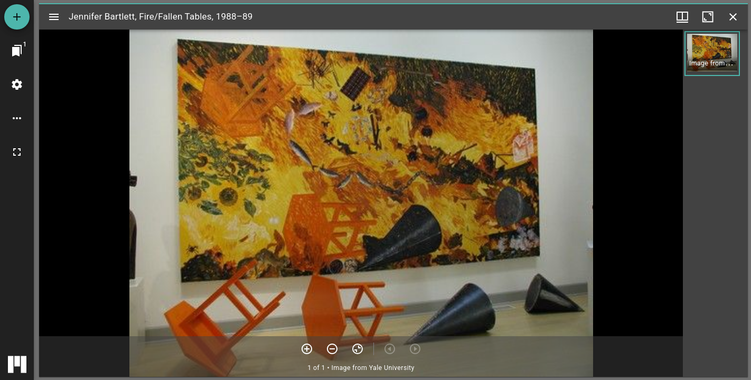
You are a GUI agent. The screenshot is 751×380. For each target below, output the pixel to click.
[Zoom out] (332, 349)
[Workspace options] (17, 118)
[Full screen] (17, 152)
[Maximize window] (707, 17)
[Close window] (733, 17)
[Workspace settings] (17, 84)
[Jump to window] (17, 50)
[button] (712, 53)
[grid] (715, 203)
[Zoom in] (307, 349)
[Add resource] (17, 17)
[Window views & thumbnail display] (682, 17)
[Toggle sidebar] (54, 17)
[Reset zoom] (357, 349)
